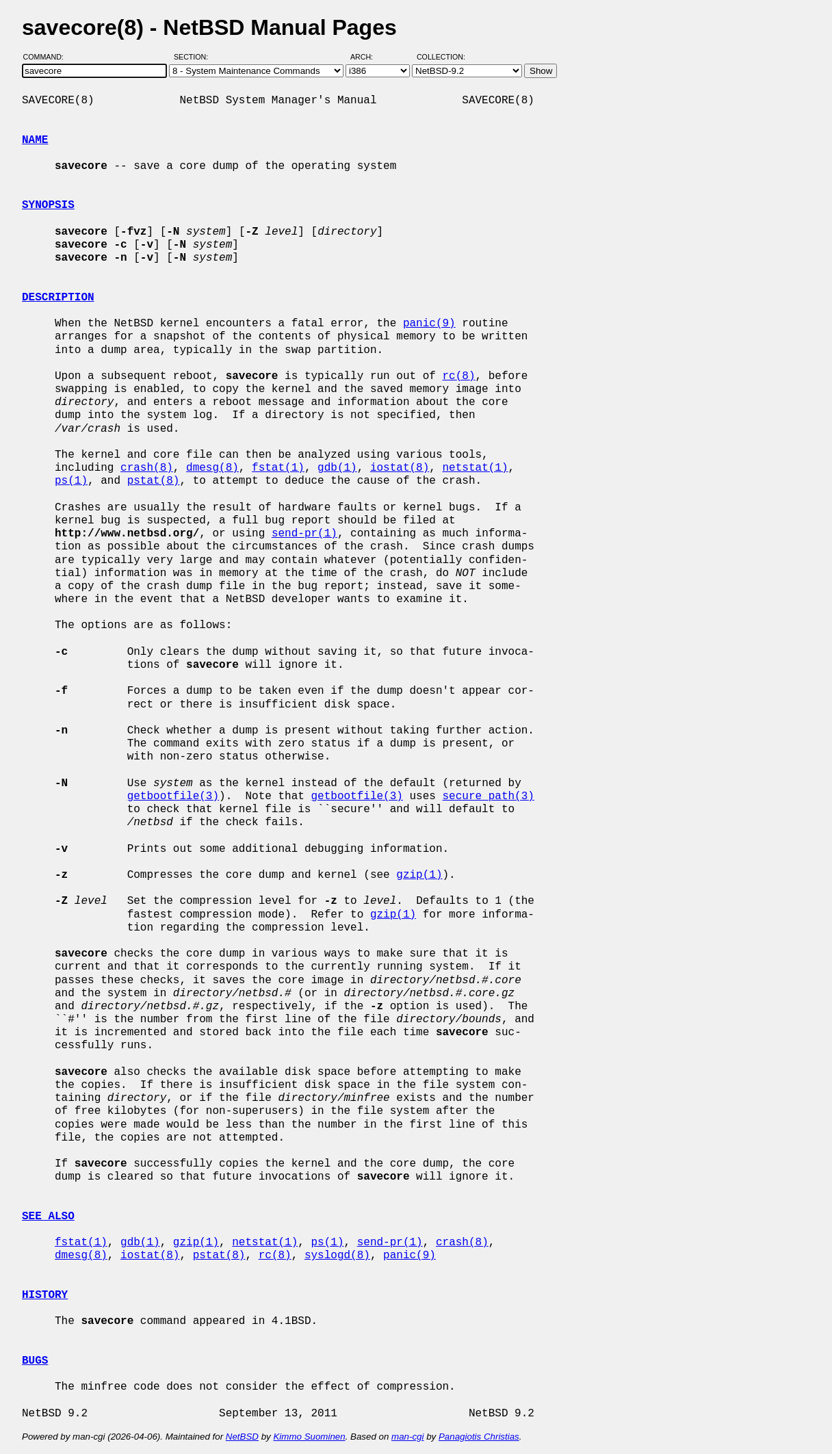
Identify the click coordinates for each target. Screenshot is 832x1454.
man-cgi (407, 1436)
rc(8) (458, 376)
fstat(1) (278, 468)
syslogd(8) (337, 1255)
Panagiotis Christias (479, 1436)
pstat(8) (153, 481)
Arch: (367, 57)
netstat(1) (475, 468)
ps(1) (71, 481)
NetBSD (242, 1436)
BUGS (35, 1360)
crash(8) (146, 468)
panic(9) (429, 323)
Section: (194, 57)
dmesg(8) (212, 468)
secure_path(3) (488, 796)
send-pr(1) (304, 533)
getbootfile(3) (173, 796)
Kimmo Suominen (309, 1436)
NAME (35, 140)
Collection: (441, 57)
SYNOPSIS (48, 205)
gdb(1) (337, 468)
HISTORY (45, 1295)
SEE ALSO (48, 1216)
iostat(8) (399, 468)
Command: (47, 57)
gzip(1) (419, 875)
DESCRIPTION (58, 297)
